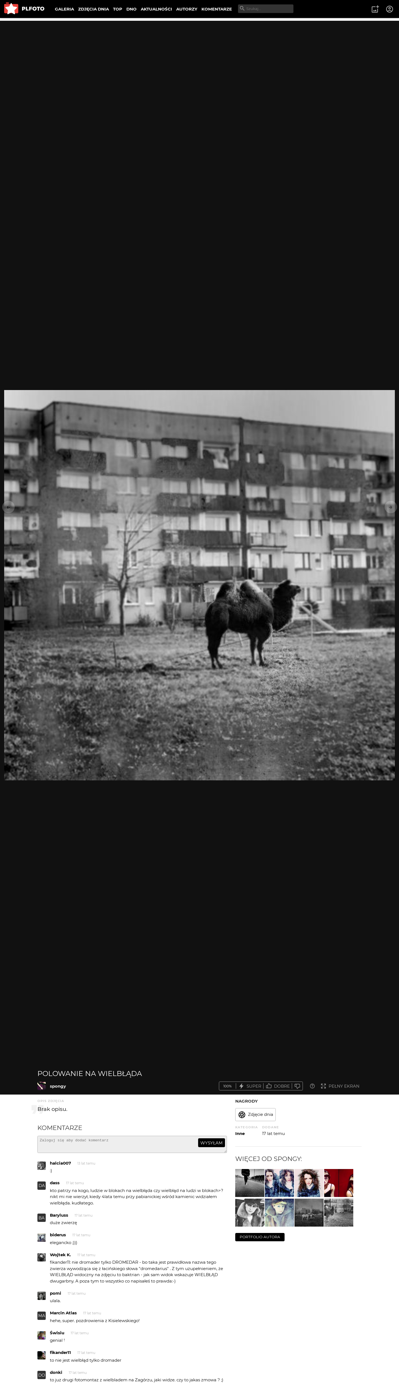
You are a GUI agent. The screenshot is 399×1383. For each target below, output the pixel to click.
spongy (58, 1086)
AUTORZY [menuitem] (186, 9)
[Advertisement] (199, 59)
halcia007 (60, 1165)
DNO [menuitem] (131, 9)
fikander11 (60, 1355)
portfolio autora (260, 1237)
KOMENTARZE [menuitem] (216, 9)
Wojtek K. (60, 1257)
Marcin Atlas (63, 1315)
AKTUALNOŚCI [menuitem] (156, 9)
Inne (240, 1133)
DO (41, 1377)
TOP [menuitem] (117, 9)
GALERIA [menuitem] (64, 9)
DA (42, 1188)
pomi (55, 1295)
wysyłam (211, 1142)
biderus (58, 1237)
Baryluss (59, 1217)
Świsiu (57, 1335)
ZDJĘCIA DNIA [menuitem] (93, 9)
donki (56, 1374)
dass (55, 1185)
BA (42, 1220)
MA (41, 1318)
